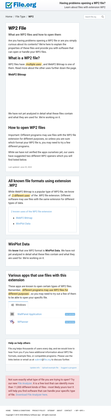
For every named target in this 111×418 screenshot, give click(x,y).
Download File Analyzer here (31, 394)
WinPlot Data (23, 223)
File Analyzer (25, 383)
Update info (35, 368)
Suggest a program (69, 368)
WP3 (81, 411)
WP (77, 411)
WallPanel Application (30, 314)
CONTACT (68, 411)
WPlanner (23, 321)
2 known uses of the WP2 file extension (31, 211)
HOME (8, 411)
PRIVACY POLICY (38, 411)
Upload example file (50, 368)
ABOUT (59, 411)
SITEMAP (51, 411)
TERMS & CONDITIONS (21, 411)
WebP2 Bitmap (24, 217)
